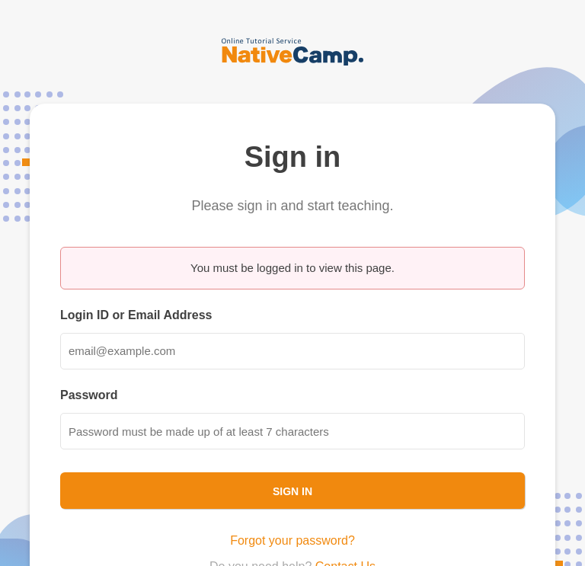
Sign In (292, 491)
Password (89, 395)
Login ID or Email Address (136, 315)
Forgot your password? (292, 540)
